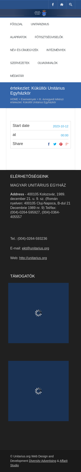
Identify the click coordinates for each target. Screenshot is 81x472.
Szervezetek (20, 63)
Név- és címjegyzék (24, 50)
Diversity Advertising (42, 461)
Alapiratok (18, 37)
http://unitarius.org (33, 258)
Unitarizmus (40, 24)
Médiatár (17, 76)
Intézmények (56, 50)
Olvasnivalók (47, 63)
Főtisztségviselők (49, 37)
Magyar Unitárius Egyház (38, 185)
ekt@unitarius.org (35, 248)
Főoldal (16, 24)
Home (14, 99)
